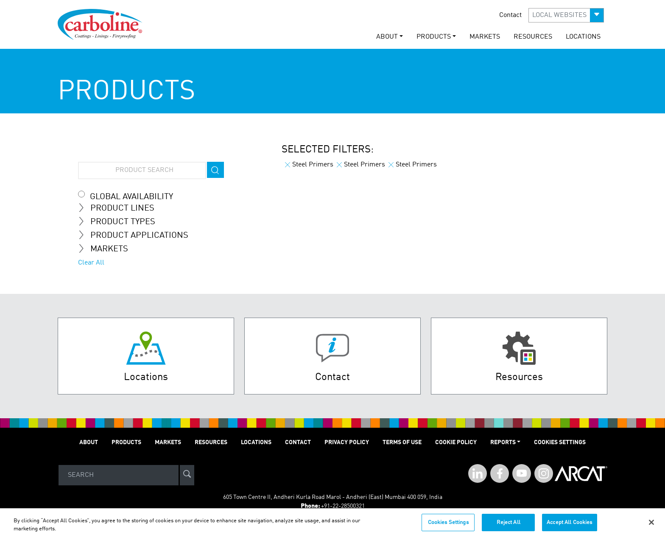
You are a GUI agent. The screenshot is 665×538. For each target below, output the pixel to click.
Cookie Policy (456, 442)
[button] (566, 15)
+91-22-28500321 (343, 506)
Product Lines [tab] (119, 208)
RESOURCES (533, 37)
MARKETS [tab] (106, 249)
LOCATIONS (583, 37)
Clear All (91, 262)
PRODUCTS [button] (433, 37)
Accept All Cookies (569, 526)
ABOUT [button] (387, 37)
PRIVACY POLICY (346, 442)
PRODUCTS (126, 442)
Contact (510, 15)
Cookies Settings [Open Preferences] (560, 442)
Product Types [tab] (120, 221)
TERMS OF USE (402, 442)
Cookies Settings (448, 526)
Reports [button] (503, 442)
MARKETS (484, 37)
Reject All (508, 526)
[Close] (651, 526)
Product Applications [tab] (136, 235)
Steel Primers (309, 164)
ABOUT (88, 442)
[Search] (118, 475)
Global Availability (131, 197)
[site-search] (187, 475)
